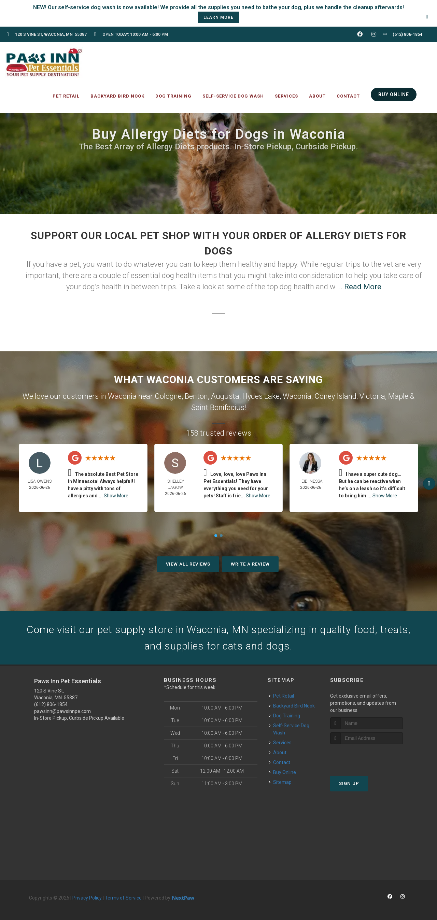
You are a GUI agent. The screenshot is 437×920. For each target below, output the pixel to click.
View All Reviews (188, 564)
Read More (362, 286)
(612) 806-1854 (51, 704)
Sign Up (349, 783)
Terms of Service (123, 898)
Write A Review (250, 564)
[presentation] (366, 756)
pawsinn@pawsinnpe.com (62, 711)
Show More (116, 495)
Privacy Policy (87, 898)
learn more (218, 17)
